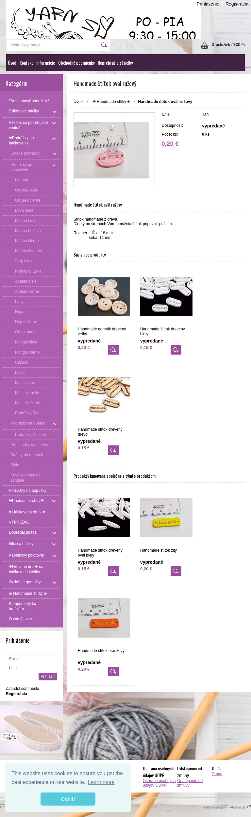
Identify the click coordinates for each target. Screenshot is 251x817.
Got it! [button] (68, 799)
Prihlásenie (208, 4)
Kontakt (26, 62)
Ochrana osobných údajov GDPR (159, 783)
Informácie (45, 62)
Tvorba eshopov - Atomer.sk (226, 807)
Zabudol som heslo (22, 688)
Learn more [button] (101, 782)
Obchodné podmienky (76, 62)
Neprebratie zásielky (115, 62)
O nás (217, 774)
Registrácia (237, 4)
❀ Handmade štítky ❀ (111, 101)
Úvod (12, 62)
